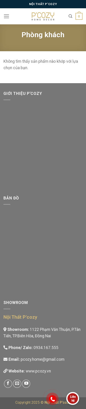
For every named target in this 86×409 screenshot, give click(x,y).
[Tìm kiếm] (70, 16)
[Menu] (6, 16)
